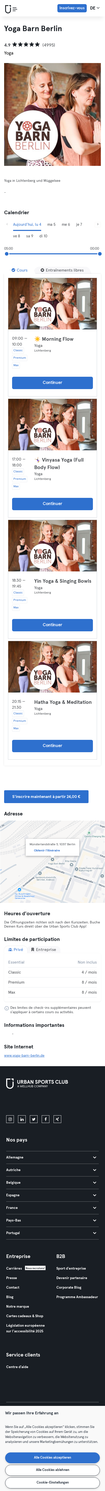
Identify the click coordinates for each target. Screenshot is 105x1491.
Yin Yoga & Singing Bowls (62, 581)
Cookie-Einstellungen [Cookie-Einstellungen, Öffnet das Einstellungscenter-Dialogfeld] (53, 1482)
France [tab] (51, 1208)
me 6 (66, 225)
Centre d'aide (17, 1367)
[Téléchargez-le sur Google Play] (61, 1103)
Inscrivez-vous (72, 8)
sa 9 (29, 236)
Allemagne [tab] (51, 1157)
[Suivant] (98, 224)
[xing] (57, 1119)
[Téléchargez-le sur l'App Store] (23, 1103)
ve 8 (16, 236)
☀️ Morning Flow (54, 339)
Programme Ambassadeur (77, 1297)
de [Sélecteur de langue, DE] (95, 8)
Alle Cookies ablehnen (52, 1470)
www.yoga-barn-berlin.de (24, 1055)
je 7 (79, 225)
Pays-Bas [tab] (51, 1220)
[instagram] (10, 1119)
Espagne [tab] (51, 1195)
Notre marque (17, 1306)
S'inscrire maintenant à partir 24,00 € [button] (46, 797)
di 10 (43, 236)
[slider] (6, 253)
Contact (12, 1287)
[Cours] (19, 270)
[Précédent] (7, 224)
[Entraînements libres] (62, 270)
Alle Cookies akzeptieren (52, 1457)
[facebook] (45, 1119)
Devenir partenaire (71, 1278)
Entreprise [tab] (43, 949)
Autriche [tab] (51, 1170)
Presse (11, 1278)
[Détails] (52, 303)
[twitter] (34, 1119)
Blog (9, 1297)
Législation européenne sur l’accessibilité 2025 (25, 1328)
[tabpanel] (52, 977)
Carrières (14, 1268)
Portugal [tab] (51, 1233)
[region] (52, 1448)
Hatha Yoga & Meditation (63, 702)
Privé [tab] (15, 949)
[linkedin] (22, 1119)
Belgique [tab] (51, 1183)
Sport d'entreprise (71, 1268)
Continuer (52, 383)
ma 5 (51, 225)
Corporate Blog (68, 1287)
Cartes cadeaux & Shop (24, 1316)
